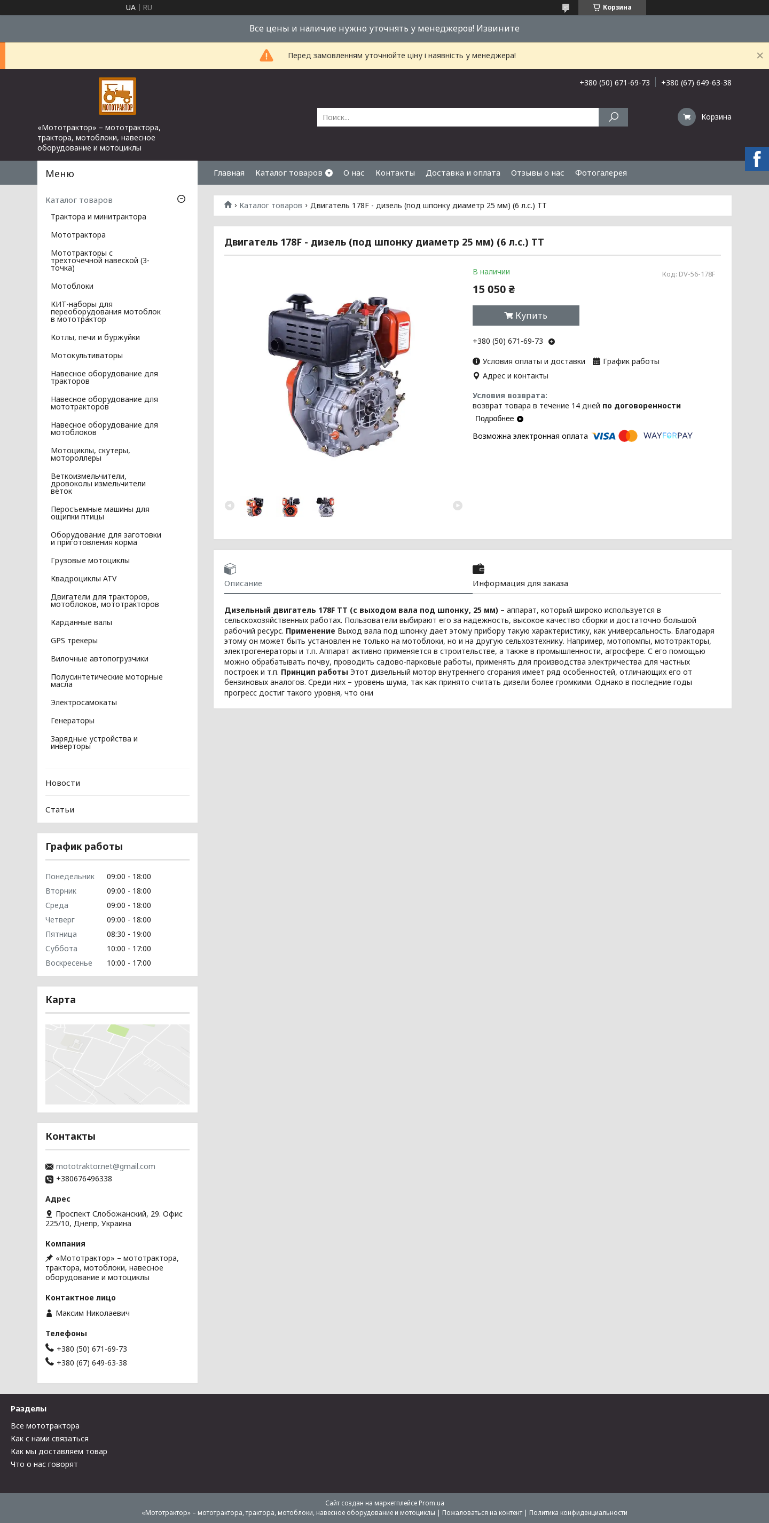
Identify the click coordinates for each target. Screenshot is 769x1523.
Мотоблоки (72, 286)
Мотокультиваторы (87, 356)
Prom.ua (431, 1503)
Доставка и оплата (463, 172)
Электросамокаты (84, 703)
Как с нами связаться (50, 1438)
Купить (531, 315)
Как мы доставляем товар (59, 1451)
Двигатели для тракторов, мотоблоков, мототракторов (105, 601)
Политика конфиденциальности (578, 1512)
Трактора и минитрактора (98, 217)
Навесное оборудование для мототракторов (104, 404)
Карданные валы (81, 623)
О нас (354, 172)
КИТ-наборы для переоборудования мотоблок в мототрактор (106, 312)
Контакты (395, 172)
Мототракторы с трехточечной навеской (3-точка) (100, 261)
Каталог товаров (289, 172)
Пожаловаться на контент (482, 1512)
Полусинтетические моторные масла (107, 681)
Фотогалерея (601, 172)
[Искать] (613, 117)
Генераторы (73, 721)
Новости (62, 782)
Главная (229, 172)
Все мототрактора (45, 1426)
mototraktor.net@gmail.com (105, 1166)
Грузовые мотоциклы (90, 561)
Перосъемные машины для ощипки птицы (100, 514)
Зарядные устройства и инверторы (94, 743)
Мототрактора (78, 235)
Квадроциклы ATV (83, 579)
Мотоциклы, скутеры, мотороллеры (90, 455)
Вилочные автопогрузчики (99, 659)
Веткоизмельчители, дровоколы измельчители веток (98, 484)
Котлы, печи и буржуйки (95, 338)
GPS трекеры (74, 641)
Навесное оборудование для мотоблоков (104, 429)
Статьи (59, 809)
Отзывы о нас (537, 172)
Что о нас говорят (44, 1464)
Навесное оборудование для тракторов (104, 378)
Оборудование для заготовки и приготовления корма (106, 539)
